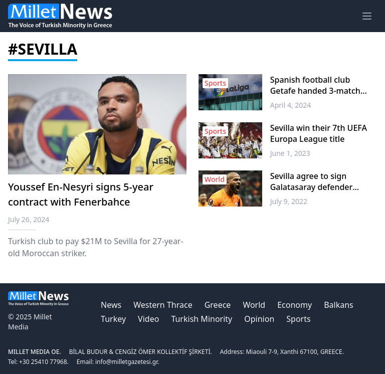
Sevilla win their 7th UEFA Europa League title (318, 133)
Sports (298, 318)
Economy (294, 304)
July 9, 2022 (288, 201)
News (111, 304)
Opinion (259, 318)
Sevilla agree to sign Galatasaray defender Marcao (311, 181)
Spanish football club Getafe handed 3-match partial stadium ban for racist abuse (315, 85)
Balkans (338, 304)
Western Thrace (162, 304)
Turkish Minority (201, 318)
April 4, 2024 (290, 105)
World (254, 304)
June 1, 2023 (290, 153)
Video (148, 318)
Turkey (113, 318)
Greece (218, 304)
